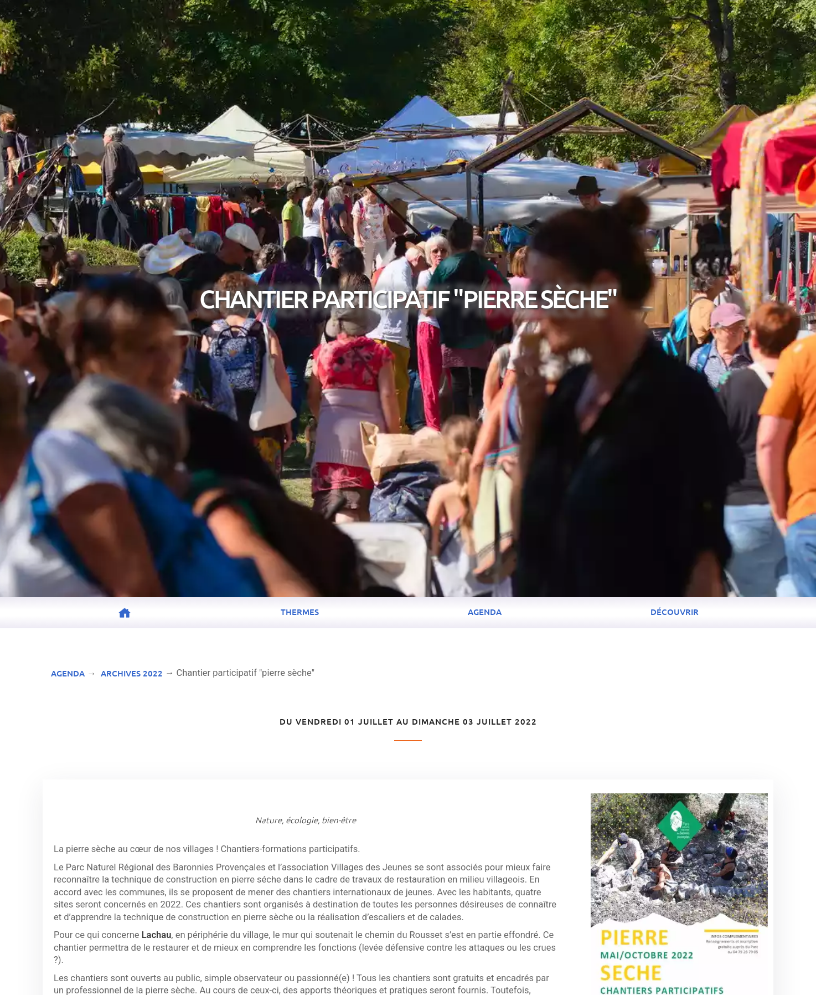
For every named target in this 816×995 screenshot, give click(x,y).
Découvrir (674, 611)
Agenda (485, 611)
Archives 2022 (132, 673)
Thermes (300, 611)
